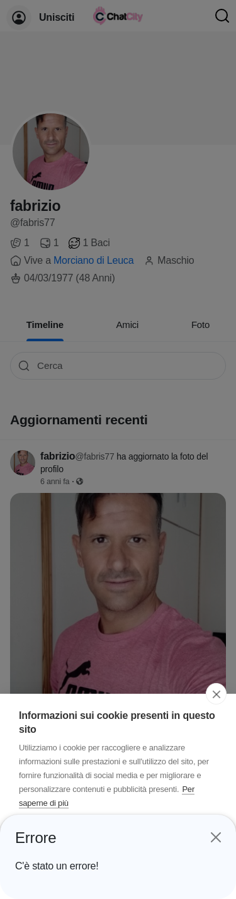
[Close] (215, 835)
